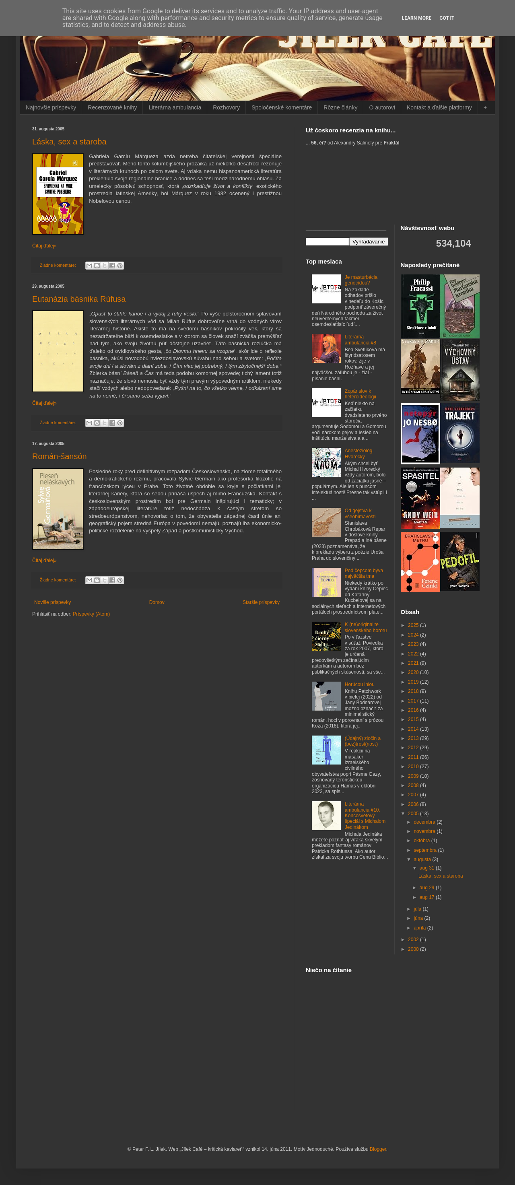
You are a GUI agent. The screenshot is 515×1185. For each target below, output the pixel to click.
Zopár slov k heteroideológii (360, 394)
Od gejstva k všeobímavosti (360, 513)
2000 (414, 949)
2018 (414, 691)
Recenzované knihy (112, 107)
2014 (414, 729)
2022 (414, 654)
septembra (426, 850)
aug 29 (428, 887)
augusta (423, 859)
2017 (414, 701)
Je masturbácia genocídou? (361, 280)
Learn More (417, 18)
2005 (414, 813)
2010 (414, 766)
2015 (414, 719)
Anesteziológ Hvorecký (359, 453)
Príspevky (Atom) (91, 614)
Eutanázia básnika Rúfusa (79, 299)
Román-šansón (59, 456)
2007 (414, 795)
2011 (414, 757)
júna (419, 918)
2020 (414, 672)
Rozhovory (226, 107)
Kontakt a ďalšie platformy (439, 107)
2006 (414, 804)
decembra (425, 822)
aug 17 (428, 897)
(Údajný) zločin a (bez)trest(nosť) (363, 741)
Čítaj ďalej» (44, 246)
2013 (414, 738)
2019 (414, 682)
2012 (414, 747)
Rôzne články (340, 107)
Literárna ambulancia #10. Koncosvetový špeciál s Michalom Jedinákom (365, 815)
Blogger (378, 1149)
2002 (414, 939)
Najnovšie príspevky (51, 107)
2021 (414, 663)
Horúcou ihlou (360, 684)
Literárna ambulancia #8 (360, 339)
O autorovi (382, 107)
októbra (422, 840)
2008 (414, 785)
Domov (157, 602)
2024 (414, 635)
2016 (414, 710)
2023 (414, 644)
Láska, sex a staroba (69, 141)
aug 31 (428, 868)
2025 (414, 625)
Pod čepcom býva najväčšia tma (364, 573)
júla (418, 909)
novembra (425, 831)
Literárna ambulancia (174, 107)
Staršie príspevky (261, 602)
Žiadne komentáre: (58, 265)
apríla (420, 928)
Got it (446, 18)
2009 (414, 776)
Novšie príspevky (52, 602)
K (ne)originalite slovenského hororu (366, 627)
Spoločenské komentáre (281, 107)
